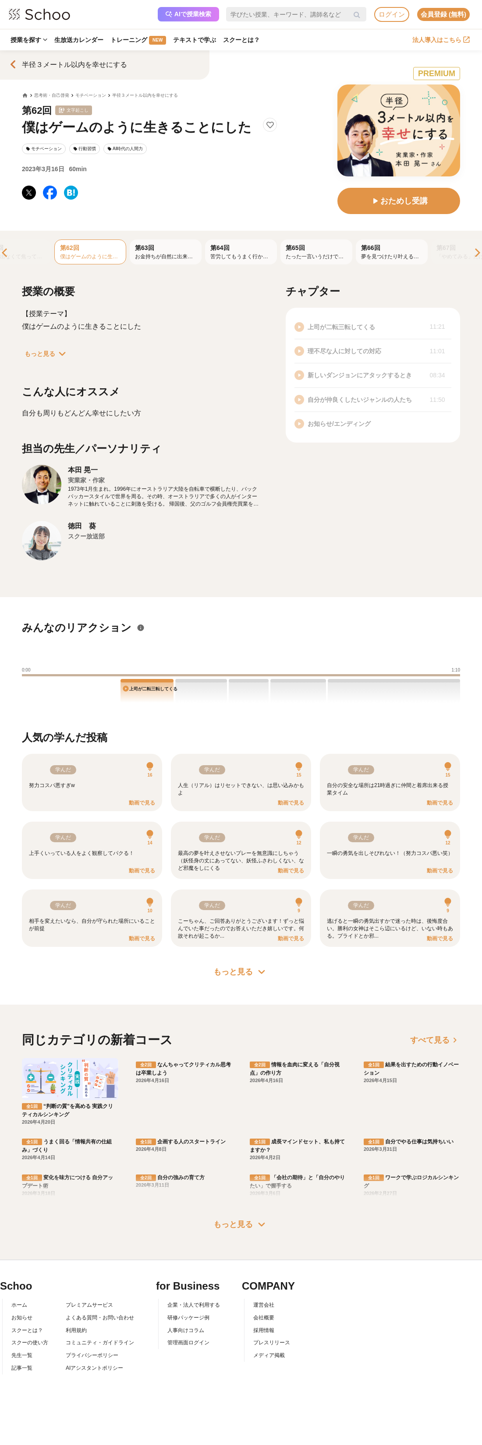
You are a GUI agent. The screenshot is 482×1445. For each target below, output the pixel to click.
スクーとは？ (241, 39)
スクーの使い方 (29, 1343)
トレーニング (138, 40)
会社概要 (263, 1318)
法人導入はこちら (441, 39)
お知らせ (21, 1318)
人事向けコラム (185, 1330)
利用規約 (76, 1330)
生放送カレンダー (78, 39)
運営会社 (263, 1305)
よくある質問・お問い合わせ (100, 1318)
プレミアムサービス (89, 1305)
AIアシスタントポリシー (94, 1368)
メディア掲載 (269, 1355)
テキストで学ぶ (194, 39)
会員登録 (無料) (443, 14)
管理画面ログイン (188, 1343)
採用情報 (263, 1330)
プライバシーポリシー (92, 1355)
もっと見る (47, 354)
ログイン (392, 14)
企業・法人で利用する (193, 1305)
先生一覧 (21, 1355)
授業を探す (29, 39)
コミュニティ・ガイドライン (100, 1343)
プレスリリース (271, 1343)
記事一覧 (21, 1368)
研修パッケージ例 (188, 1318)
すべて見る (435, 1040)
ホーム (19, 1305)
